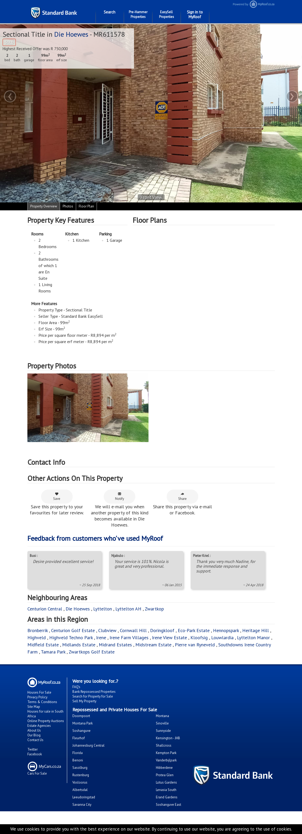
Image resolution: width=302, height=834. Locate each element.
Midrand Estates (115, 645)
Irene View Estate (169, 637)
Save (56, 496)
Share (182, 496)
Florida (77, 753)
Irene (101, 637)
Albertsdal (80, 790)
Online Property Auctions (45, 721)
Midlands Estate (78, 645)
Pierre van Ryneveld (195, 645)
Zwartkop (154, 609)
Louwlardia (222, 637)
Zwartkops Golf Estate (92, 652)
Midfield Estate (43, 645)
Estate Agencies (39, 725)
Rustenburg (80, 775)
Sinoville (162, 723)
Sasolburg (79, 767)
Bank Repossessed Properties (94, 691)
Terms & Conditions (42, 702)
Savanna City (81, 804)
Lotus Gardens (166, 782)
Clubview (107, 630)
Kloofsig (199, 637)
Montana (162, 716)
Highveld (36, 637)
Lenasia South (166, 790)
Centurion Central (44, 609)
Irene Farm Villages (129, 637)
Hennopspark (226, 630)
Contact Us (35, 740)
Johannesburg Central (88, 745)
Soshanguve (81, 730)
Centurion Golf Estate (73, 630)
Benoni (77, 760)
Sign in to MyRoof (195, 14)
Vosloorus (79, 782)
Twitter (32, 749)
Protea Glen (165, 775)
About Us (34, 730)
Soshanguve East (168, 804)
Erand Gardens (166, 797)
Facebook (34, 754)
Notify (119, 496)
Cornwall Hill (133, 630)
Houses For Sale (39, 692)
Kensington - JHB (168, 738)
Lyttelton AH (128, 609)
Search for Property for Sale (92, 696)
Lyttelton (102, 609)
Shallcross (163, 745)
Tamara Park (53, 652)
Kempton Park (166, 753)
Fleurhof (78, 738)
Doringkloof (162, 630)
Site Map (33, 706)
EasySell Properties (166, 14)
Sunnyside (163, 730)
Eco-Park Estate (194, 630)
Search (109, 12)
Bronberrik (37, 630)
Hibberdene (164, 767)
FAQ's (76, 687)
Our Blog (34, 735)
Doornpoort (81, 716)
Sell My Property (84, 701)
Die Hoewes (71, 34)
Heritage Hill (255, 630)
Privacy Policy (37, 697)
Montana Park (82, 723)
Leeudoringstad (83, 797)
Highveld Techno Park (71, 637)
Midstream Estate (153, 645)
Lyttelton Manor (253, 637)
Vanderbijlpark (166, 760)
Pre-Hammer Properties (138, 14)
